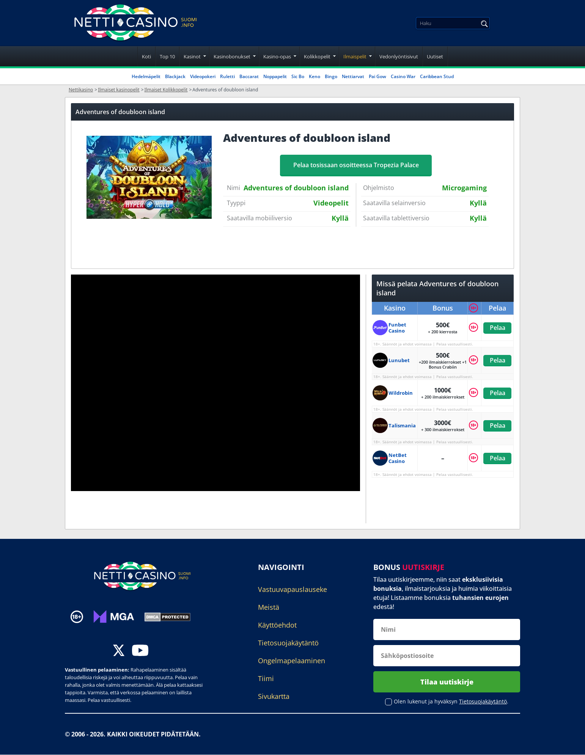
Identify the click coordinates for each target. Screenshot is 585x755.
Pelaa (497, 327)
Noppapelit (275, 76)
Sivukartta (273, 696)
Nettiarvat (353, 76)
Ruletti (227, 76)
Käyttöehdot (277, 624)
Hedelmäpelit (146, 76)
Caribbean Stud (437, 76)
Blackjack (175, 76)
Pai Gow (377, 76)
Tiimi (266, 678)
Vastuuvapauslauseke (292, 589)
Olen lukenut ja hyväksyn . (451, 701)
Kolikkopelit (317, 56)
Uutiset (435, 56)
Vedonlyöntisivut (398, 56)
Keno (314, 76)
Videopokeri (202, 76)
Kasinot (192, 56)
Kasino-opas (277, 56)
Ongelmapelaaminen (291, 660)
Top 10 (167, 56)
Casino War (403, 76)
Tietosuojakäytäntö (288, 642)
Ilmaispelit (354, 56)
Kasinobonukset (232, 56)
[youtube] (140, 651)
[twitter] (118, 651)
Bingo (331, 76)
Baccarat (249, 76)
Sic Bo (297, 76)
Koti (146, 56)
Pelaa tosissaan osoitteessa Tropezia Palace (356, 165)
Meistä (268, 607)
